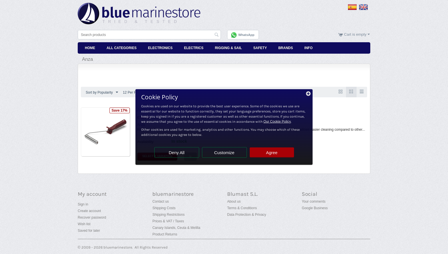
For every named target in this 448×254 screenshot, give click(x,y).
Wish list (84, 224)
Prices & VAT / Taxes (168, 221)
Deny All (176, 152)
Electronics (160, 48)
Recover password (92, 217)
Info (308, 48)
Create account (89, 211)
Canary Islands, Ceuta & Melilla (176, 228)
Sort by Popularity (102, 92)
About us (234, 201)
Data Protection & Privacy (246, 215)
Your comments (313, 201)
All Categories (122, 48)
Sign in (83, 204)
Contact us (160, 201)
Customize (224, 152)
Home (90, 48)
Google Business (315, 208)
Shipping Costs (163, 208)
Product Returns (164, 234)
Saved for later (89, 231)
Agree (271, 152)
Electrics (193, 48)
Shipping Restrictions (168, 215)
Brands (285, 48)
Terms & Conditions (242, 208)
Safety (260, 48)
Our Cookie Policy (277, 122)
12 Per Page (135, 92)
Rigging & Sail (228, 48)
